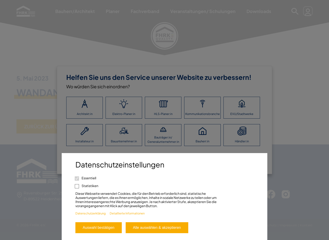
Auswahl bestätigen (98, 228)
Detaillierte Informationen (127, 213)
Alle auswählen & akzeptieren (157, 228)
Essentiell (85, 178)
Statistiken (86, 186)
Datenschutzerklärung (90, 213)
